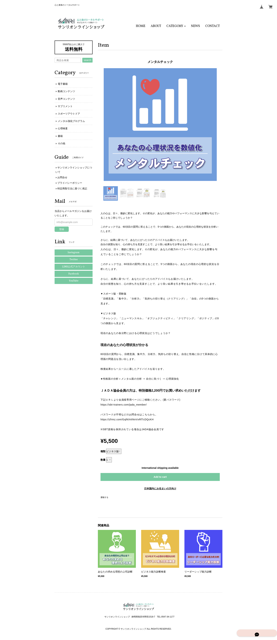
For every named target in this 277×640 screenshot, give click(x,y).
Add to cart (160, 476)
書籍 (60, 136)
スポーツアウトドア (69, 113)
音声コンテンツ (66, 98)
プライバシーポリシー (69, 182)
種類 (103, 451)
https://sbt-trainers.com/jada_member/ (124, 404)
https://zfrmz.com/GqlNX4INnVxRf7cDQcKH (127, 419)
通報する (104, 497)
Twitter (73, 259)
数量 (103, 459)
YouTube (73, 281)
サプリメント (65, 106)
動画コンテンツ (66, 91)
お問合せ (62, 177)
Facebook (73, 274)
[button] (176, 26)
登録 (61, 229)
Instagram (73, 252)
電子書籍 (63, 83)
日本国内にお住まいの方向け (160, 488)
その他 (61, 143)
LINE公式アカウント (73, 266)
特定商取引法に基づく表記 (72, 188)
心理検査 (63, 128)
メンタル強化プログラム (71, 121)
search (87, 60)
